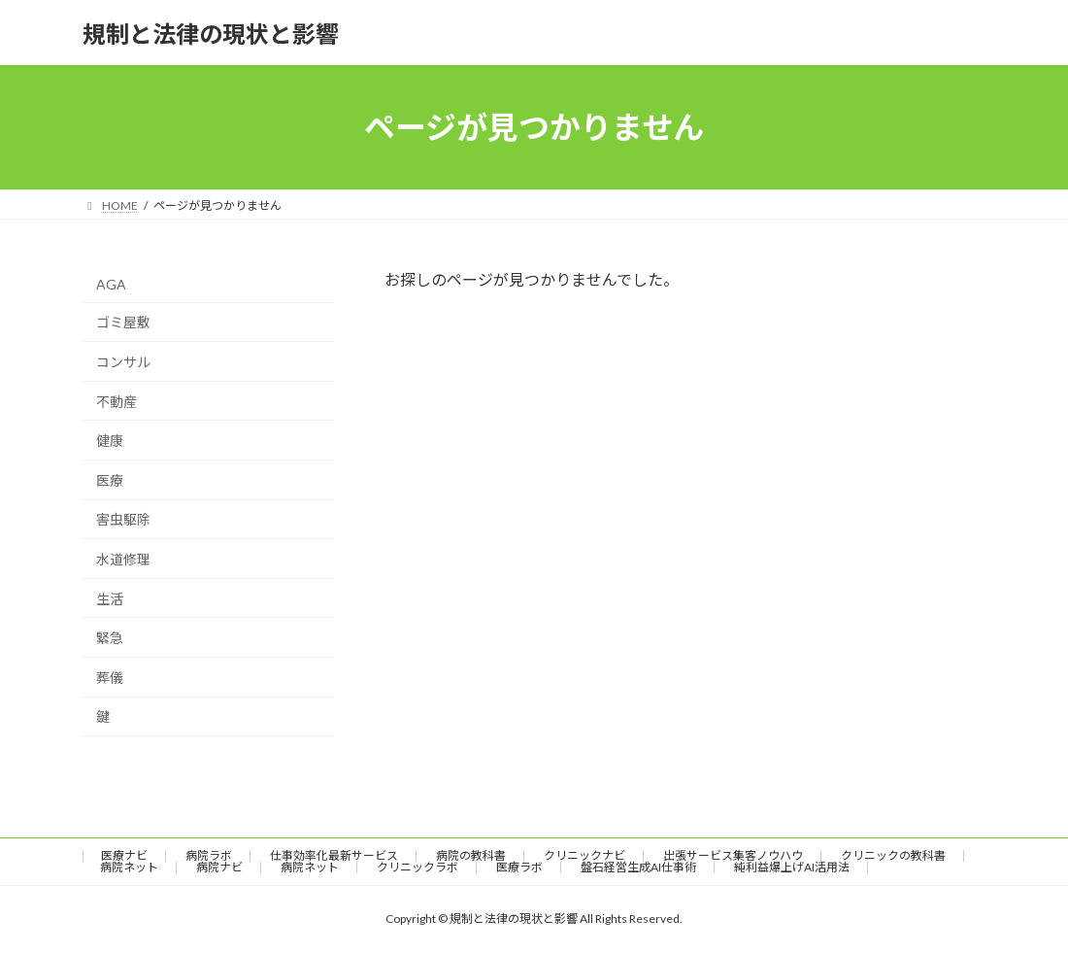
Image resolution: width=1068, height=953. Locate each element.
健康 (109, 440)
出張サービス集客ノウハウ (733, 855)
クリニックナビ (584, 855)
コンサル (123, 362)
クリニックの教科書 (893, 855)
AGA (111, 284)
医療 (109, 480)
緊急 (109, 638)
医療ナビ (124, 855)
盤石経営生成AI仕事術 (638, 867)
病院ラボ (208, 855)
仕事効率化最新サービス (334, 855)
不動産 (116, 401)
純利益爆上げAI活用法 (792, 867)
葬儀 (109, 677)
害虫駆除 (123, 520)
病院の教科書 (471, 855)
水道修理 (123, 559)
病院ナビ (219, 867)
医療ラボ (519, 867)
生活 (109, 599)
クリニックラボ (417, 867)
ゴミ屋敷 (123, 323)
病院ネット (129, 867)
